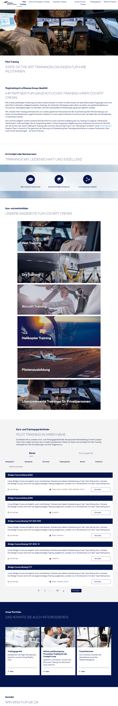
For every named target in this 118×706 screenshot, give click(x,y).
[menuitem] (67, 1)
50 (57, 512)
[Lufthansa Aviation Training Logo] (10, 5)
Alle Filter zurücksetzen (14, 388)
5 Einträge (75, 511)
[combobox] (9, 384)
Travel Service (105, 126)
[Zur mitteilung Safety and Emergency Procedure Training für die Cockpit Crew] (58, 592)
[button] (76, 696)
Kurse (32, 374)
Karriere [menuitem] (88, 1)
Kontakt (104, 410)
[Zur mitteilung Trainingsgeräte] (22, 592)
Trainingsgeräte (86, 374)
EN (105, 1)
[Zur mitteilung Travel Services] (94, 592)
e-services (114, 1)
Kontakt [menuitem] (94, 1)
